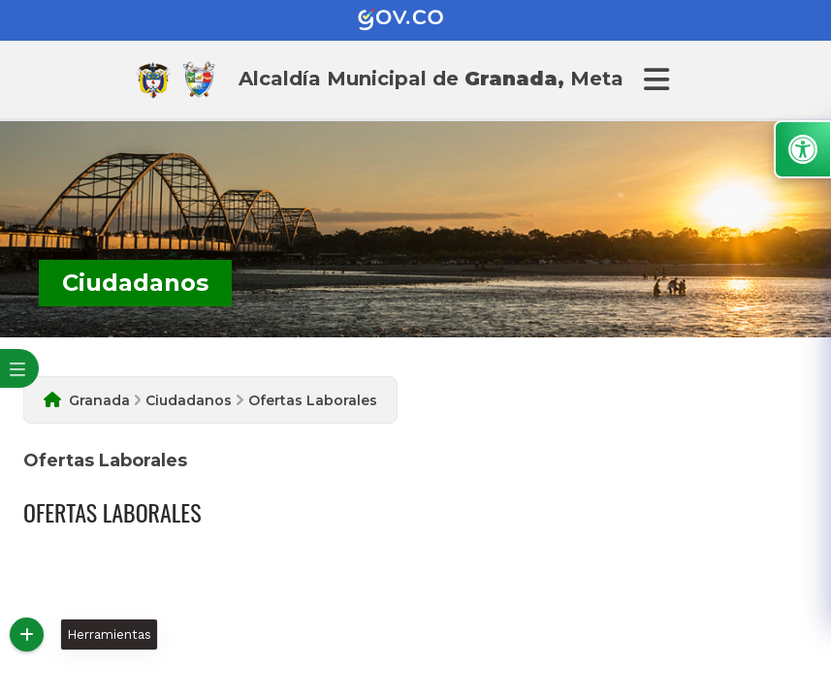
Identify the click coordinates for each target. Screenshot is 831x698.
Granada (99, 400)
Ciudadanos (188, 400)
